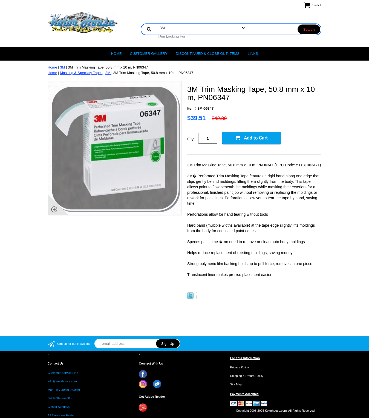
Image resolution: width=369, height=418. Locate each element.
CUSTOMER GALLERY (149, 54)
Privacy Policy (239, 367)
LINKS (253, 54)
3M (62, 67)
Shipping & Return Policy (247, 375)
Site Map (236, 384)
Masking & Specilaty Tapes (81, 73)
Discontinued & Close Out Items (208, 54)
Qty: (191, 139)
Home (116, 54)
